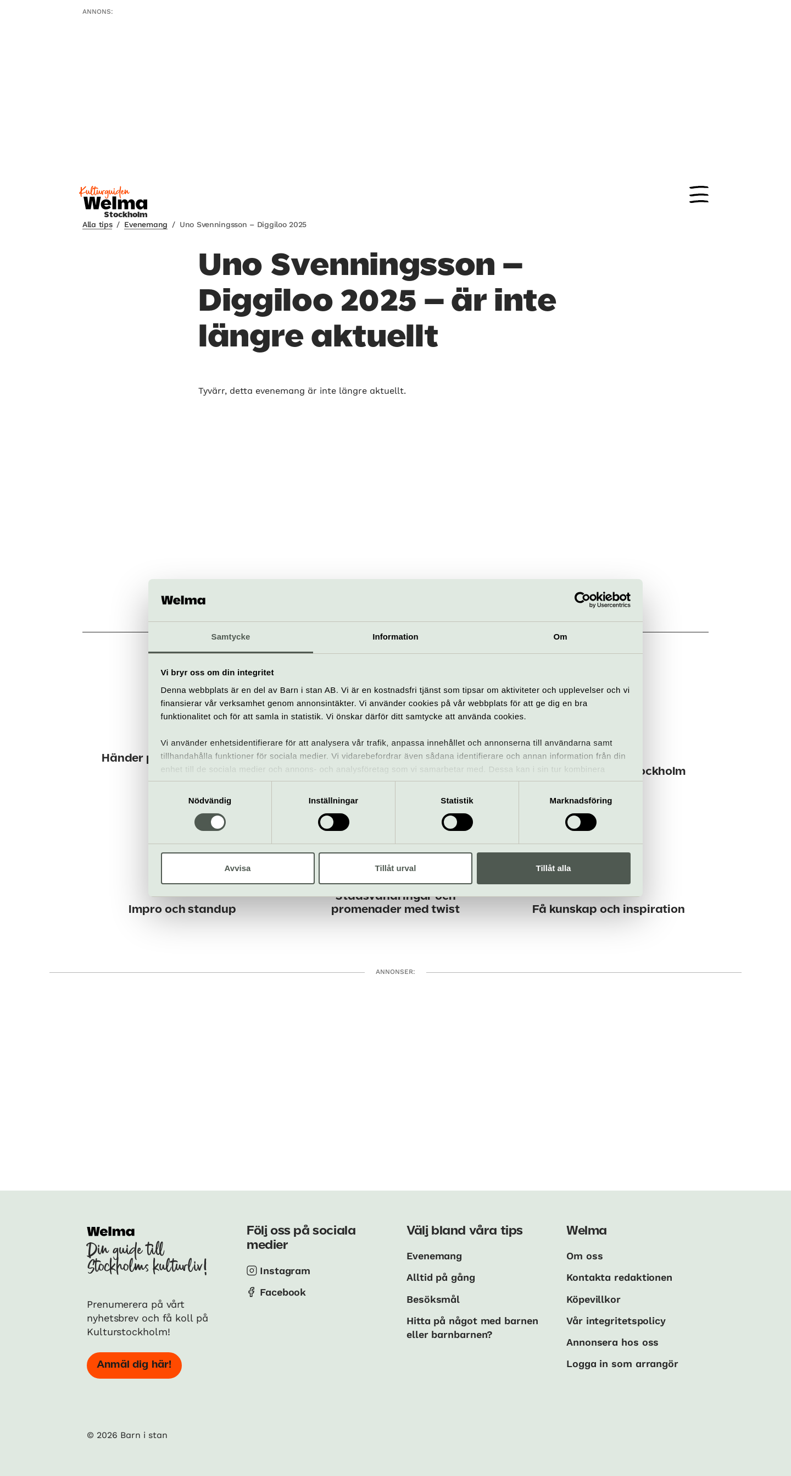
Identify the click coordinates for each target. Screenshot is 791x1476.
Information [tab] (395, 636)
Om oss (584, 1256)
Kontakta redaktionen (619, 1277)
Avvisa (238, 868)
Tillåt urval (395, 868)
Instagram (285, 1270)
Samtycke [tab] (230, 636)
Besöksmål (433, 1299)
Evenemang (145, 224)
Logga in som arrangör (622, 1363)
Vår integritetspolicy (616, 1320)
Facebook (283, 1292)
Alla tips (97, 224)
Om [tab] (560, 636)
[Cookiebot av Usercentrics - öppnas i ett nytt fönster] (582, 600)
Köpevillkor (593, 1299)
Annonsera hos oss (612, 1342)
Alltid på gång (440, 1277)
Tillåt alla (553, 868)
